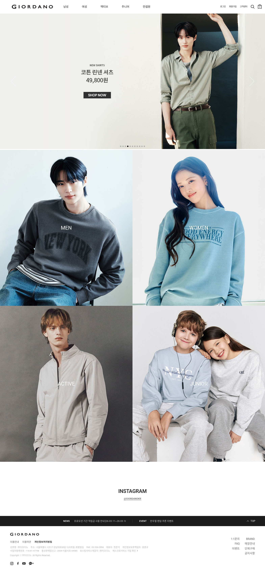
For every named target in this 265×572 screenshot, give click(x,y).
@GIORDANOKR (132, 498)
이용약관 (26, 542)
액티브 (104, 6)
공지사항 (250, 553)
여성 (84, 6)
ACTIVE (66, 384)
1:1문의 (235, 539)
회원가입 (233, 6)
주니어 (125, 6)
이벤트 (236, 548)
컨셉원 (146, 6)
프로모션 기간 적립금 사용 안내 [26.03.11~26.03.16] (100, 521)
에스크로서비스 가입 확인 (124, 550)
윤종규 (145, 547)
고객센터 (243, 6)
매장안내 (250, 543)
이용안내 (14, 542)
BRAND (250, 539)
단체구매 (250, 548)
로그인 (223, 6)
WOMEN (198, 228)
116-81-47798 (32, 550)
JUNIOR (199, 384)
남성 (65, 6)
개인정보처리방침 (43, 542)
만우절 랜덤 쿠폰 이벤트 (162, 521)
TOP (252, 521)
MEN (66, 228)
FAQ (237, 543)
